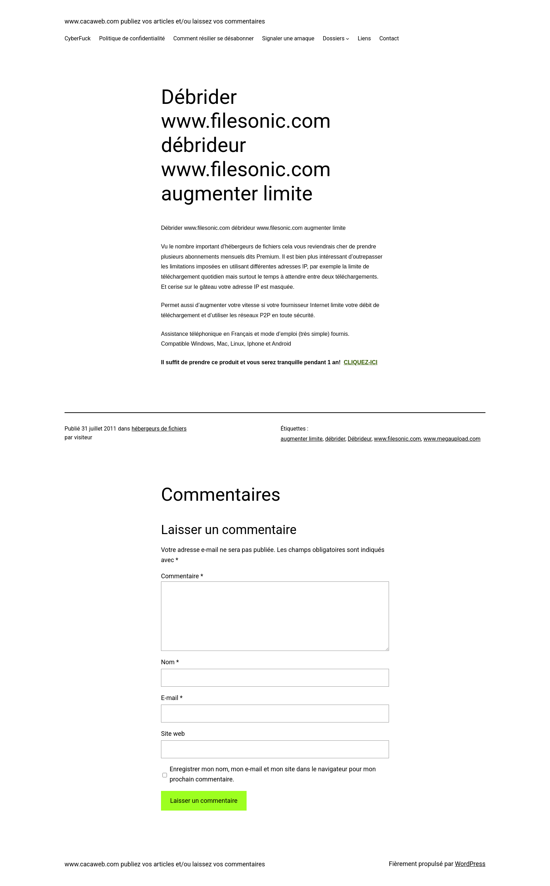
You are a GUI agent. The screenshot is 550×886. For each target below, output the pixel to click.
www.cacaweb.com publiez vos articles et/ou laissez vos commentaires (165, 21)
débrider (335, 438)
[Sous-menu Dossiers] (347, 38)
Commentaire (182, 576)
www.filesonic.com (397, 438)
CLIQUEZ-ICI (360, 362)
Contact (389, 38)
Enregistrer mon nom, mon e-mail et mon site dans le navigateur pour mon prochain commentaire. (272, 774)
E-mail (171, 697)
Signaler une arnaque (288, 38)
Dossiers (333, 38)
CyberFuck (77, 38)
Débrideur (359, 438)
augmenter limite (302, 438)
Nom (170, 662)
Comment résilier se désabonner (213, 38)
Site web (173, 733)
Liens (364, 38)
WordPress (470, 863)
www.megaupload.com (452, 438)
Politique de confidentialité (132, 38)
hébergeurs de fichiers (159, 428)
